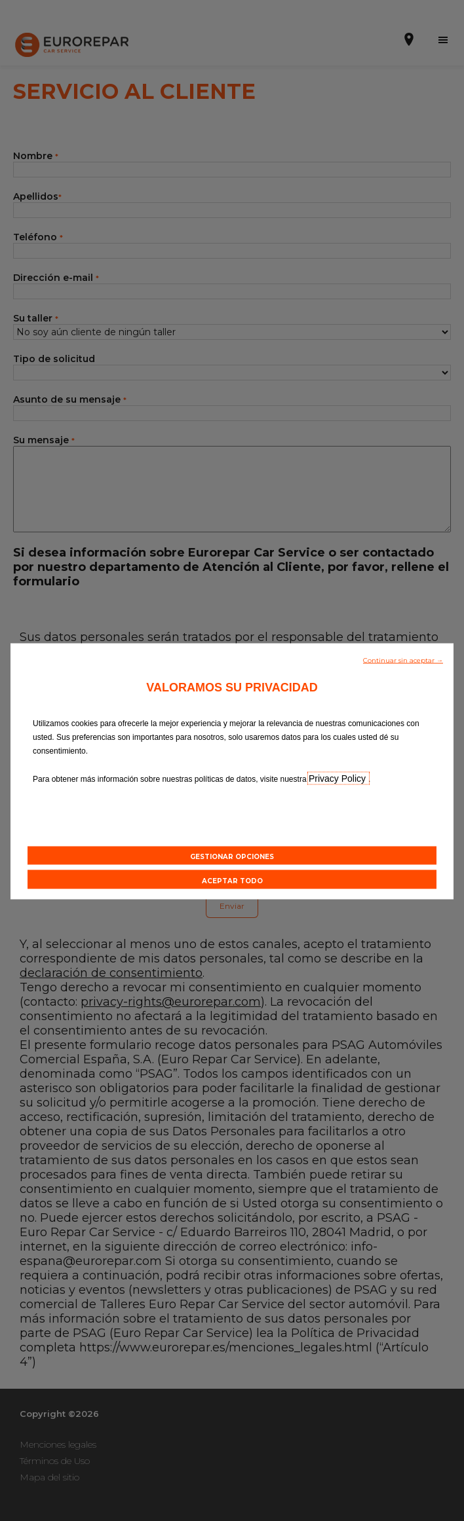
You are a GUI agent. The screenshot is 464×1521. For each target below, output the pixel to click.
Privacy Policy (338, 778)
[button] (403, 658)
